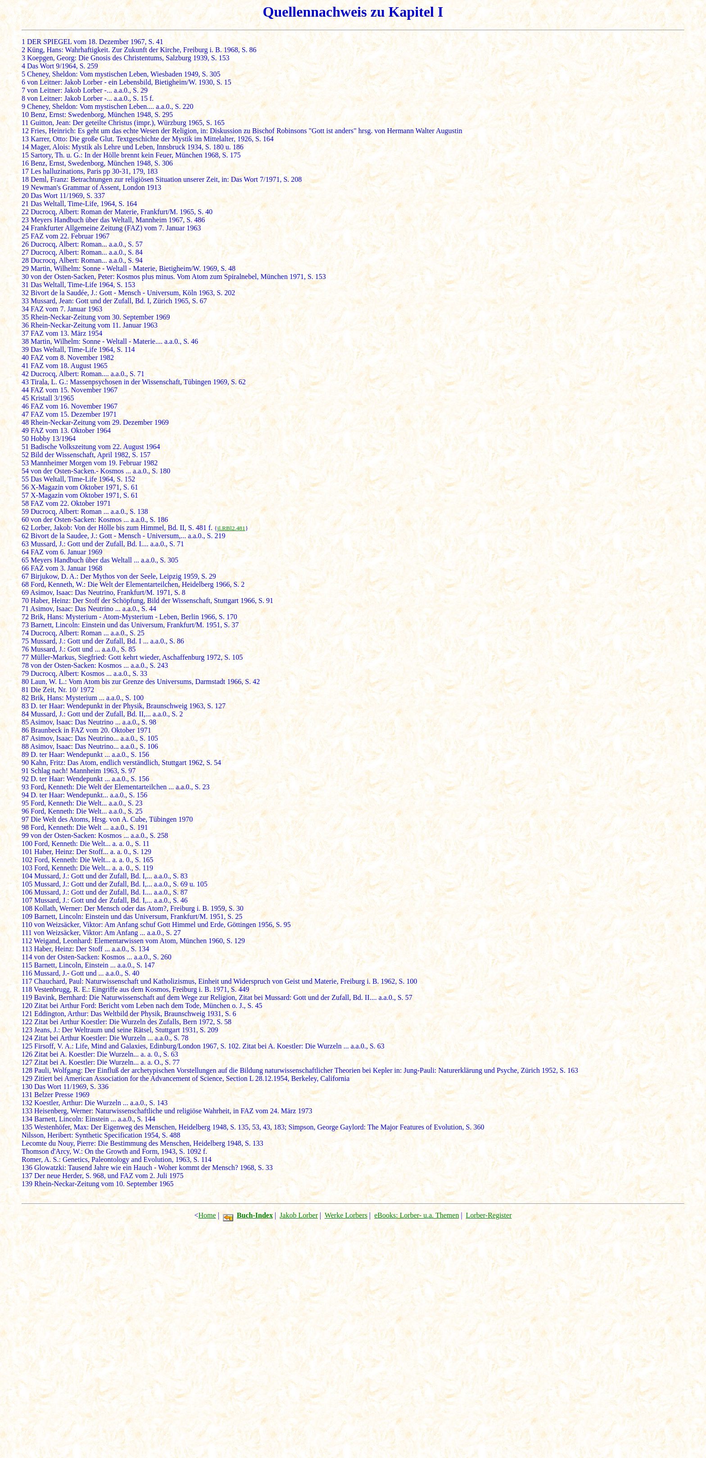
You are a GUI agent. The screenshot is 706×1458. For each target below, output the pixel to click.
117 (27, 981)
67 (25, 576)
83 (25, 706)
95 (25, 803)
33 (25, 301)
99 (25, 835)
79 (25, 673)
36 (25, 325)
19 (25, 187)
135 (27, 1127)
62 (25, 527)
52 (25, 455)
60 (25, 519)
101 (27, 851)
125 (27, 1046)
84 (25, 714)
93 (25, 787)
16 (25, 163)
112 (27, 941)
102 (27, 860)
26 (25, 244)
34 (25, 309)
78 (25, 665)
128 (27, 1070)
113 (27, 949)
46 (25, 406)
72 (25, 617)
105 (27, 884)
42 (25, 374)
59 (25, 511)
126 (27, 1054)
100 (27, 843)
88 (25, 746)
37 (25, 333)
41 (25, 365)
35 (25, 317)
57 (25, 495)
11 (25, 122)
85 (25, 722)
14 (25, 147)
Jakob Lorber (299, 1215)
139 (27, 1184)
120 (27, 1005)
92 (25, 779)
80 (25, 681)
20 (25, 195)
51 (25, 446)
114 (27, 957)
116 (27, 973)
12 (25, 131)
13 (25, 139)
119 (27, 997)
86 (25, 730)
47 (25, 414)
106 (27, 892)
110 (27, 924)
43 (25, 382)
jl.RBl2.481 (231, 528)
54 (25, 471)
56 (25, 487)
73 (25, 625)
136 (27, 1167)
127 (27, 1062)
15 (25, 155)
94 (25, 795)
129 (27, 1078)
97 (25, 819)
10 (25, 114)
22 (25, 212)
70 (25, 600)
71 (25, 608)
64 (25, 552)
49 (25, 430)
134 (27, 1119)
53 (25, 463)
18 (25, 179)
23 (25, 220)
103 (27, 868)
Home (207, 1215)
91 (25, 770)
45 (25, 398)
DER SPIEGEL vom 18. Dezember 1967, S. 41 (95, 41)
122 (27, 1022)
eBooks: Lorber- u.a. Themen (416, 1215)
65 (25, 560)
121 (27, 1013)
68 (25, 584)
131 (27, 1094)
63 (25, 544)
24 (25, 228)
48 (25, 422)
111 (27, 932)
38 (25, 341)
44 (25, 390)
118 (27, 989)
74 (25, 633)
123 (27, 1030)
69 (25, 592)
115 (27, 965)
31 (25, 284)
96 (25, 811)
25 (25, 236)
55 (25, 479)
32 (25, 293)
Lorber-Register (489, 1215)
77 (25, 657)
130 (27, 1086)
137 (27, 1175)
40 (25, 357)
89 (25, 754)
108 (27, 908)
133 (27, 1111)
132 (27, 1103)
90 (25, 762)
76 (25, 649)
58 (25, 503)
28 (25, 260)
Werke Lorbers (346, 1215)
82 (25, 698)
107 (27, 900)
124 (27, 1038)
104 (27, 876)
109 (27, 916)
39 (25, 349)
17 (25, 171)
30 (25, 276)
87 (25, 738)
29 (25, 268)
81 (25, 689)
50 (25, 438)
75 (25, 641)
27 (25, 252)
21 (25, 203)
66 (25, 568)
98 (25, 827)
